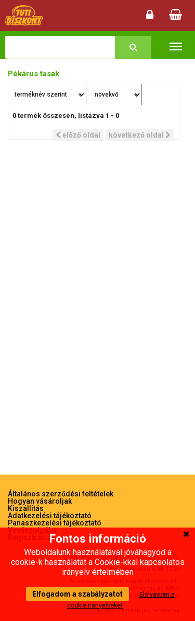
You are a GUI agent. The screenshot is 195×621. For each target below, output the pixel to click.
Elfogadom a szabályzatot (77, 594)
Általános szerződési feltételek (60, 494)
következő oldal (140, 135)
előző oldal (78, 135)
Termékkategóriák (175, 41)
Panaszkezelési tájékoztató (54, 523)
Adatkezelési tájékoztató (50, 515)
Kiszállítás (26, 508)
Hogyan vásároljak (40, 501)
